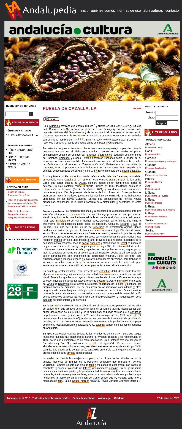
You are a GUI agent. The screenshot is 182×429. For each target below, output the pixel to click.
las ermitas (61, 346)
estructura (104, 271)
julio (60, 380)
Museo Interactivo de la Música (160, 210)
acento (137, 217)
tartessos (91, 154)
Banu (96, 167)
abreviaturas (153, 10)
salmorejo (108, 371)
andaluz (113, 368)
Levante (124, 223)
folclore (87, 368)
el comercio (73, 214)
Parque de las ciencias (156, 175)
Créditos (119, 398)
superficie (98, 227)
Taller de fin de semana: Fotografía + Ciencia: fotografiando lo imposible (20, 214)
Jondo (104, 377)
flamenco (65, 377)
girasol (73, 230)
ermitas (71, 352)
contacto (172, 10)
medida (106, 230)
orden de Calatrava (116, 176)
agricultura (59, 217)
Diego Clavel (79, 374)
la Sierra (68, 129)
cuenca (107, 139)
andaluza (135, 170)
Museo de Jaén (152, 189)
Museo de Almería (153, 147)
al (86, 129)
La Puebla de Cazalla (55, 358)
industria (47, 299)
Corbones (48, 135)
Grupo (50, 283)
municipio (61, 220)
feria (91, 364)
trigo (116, 230)
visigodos (64, 158)
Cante (96, 377)
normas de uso (129, 10)
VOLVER (137, 108)
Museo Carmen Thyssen (157, 196)
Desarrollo (64, 283)
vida (80, 249)
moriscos (72, 195)
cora (127, 164)
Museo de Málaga (153, 203)
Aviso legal (104, 398)
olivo (84, 230)
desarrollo (102, 280)
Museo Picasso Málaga (156, 216)
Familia (137, 179)
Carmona (48, 167)
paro (138, 262)
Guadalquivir (76, 132)
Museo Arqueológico (155, 234)
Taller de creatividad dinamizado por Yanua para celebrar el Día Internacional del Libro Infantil (23, 203)
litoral (124, 243)
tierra (94, 192)
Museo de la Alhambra (155, 168)
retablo (93, 343)
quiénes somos (103, 10)
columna (100, 324)
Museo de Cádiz (153, 154)
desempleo (90, 265)
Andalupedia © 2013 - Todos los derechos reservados (38, 398)
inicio (84, 10)
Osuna (82, 182)
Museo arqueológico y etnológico (160, 161)
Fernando (70, 176)
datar (135, 148)
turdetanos (106, 154)
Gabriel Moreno (80, 380)
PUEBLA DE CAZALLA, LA (23, 135)
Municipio (54, 126)
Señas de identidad (84, 398)
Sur (135, 223)
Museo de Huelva (153, 182)
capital (125, 170)
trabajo (58, 239)
